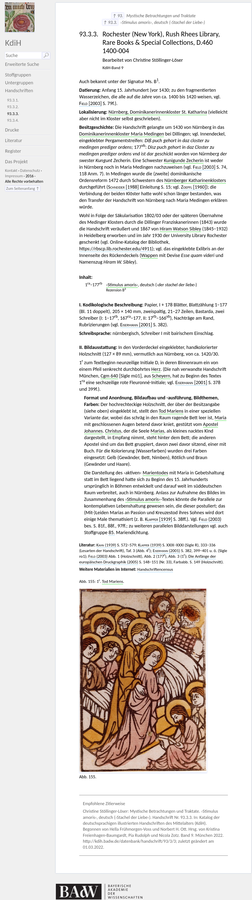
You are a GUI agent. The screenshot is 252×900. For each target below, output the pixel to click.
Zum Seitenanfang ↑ (22, 188)
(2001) (166, 550)
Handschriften (19, 90)
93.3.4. (13, 120)
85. (112, 532)
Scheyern (161, 376)
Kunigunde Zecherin (184, 160)
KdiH (13, 42)
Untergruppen (19, 83)
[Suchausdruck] (23, 55)
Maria (220, 417)
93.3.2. (13, 106)
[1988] (123, 187)
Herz (155, 369)
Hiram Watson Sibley (180, 229)
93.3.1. (13, 100)
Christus (113, 431)
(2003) (210, 519)
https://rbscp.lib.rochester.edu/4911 (115, 249)
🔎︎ (46, 55)
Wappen (149, 255)
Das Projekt (16, 162)
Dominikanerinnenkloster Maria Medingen (121, 134)
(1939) (106, 545)
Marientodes (155, 473)
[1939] (158, 519)
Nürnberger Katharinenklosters (195, 180)
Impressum (14, 176)
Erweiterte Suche (22, 64)
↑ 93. (117, 15)
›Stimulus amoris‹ (122, 284)
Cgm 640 (109, 376)
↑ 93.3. (110, 22)
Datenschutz (30, 170)
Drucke (12, 130)
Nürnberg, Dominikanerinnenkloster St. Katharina (158, 112)
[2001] (136, 325)
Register (13, 151)
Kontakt (11, 170)
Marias (157, 431)
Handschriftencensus (155, 569)
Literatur (13, 140)
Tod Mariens (171, 411)
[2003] (90, 103)
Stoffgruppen (18, 75)
